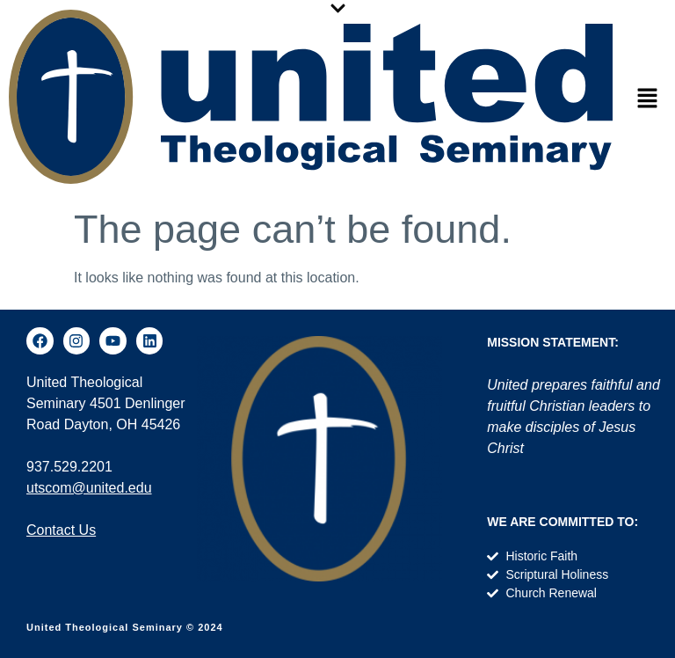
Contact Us (61, 530)
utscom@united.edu (89, 487)
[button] (647, 99)
